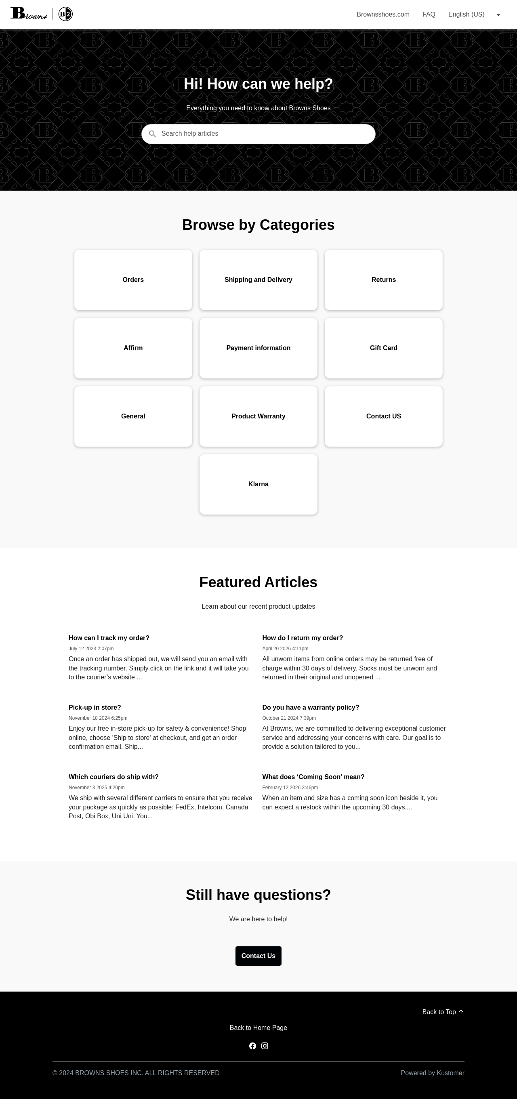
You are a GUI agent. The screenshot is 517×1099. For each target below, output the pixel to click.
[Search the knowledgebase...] (258, 134)
